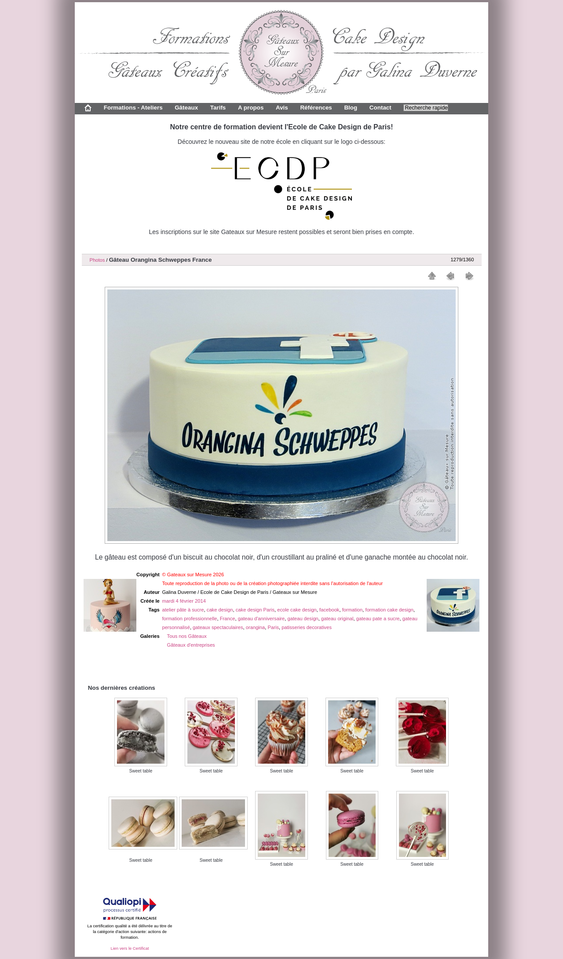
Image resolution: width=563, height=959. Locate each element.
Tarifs (218, 107)
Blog (350, 107)
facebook (329, 609)
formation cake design (389, 609)
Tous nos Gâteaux (187, 636)
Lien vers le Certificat (129, 948)
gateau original (337, 618)
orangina (255, 627)
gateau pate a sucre (378, 618)
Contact (380, 107)
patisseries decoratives (307, 627)
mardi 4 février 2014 (184, 601)
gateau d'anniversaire (261, 618)
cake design (220, 609)
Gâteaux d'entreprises (191, 645)
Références (316, 107)
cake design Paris (255, 609)
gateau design (303, 618)
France (227, 618)
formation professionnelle (189, 618)
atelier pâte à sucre (183, 609)
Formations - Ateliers (133, 107)
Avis (282, 107)
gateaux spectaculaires (218, 627)
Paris (273, 627)
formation (352, 609)
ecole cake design (297, 609)
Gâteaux (186, 107)
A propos (250, 107)
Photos (97, 260)
